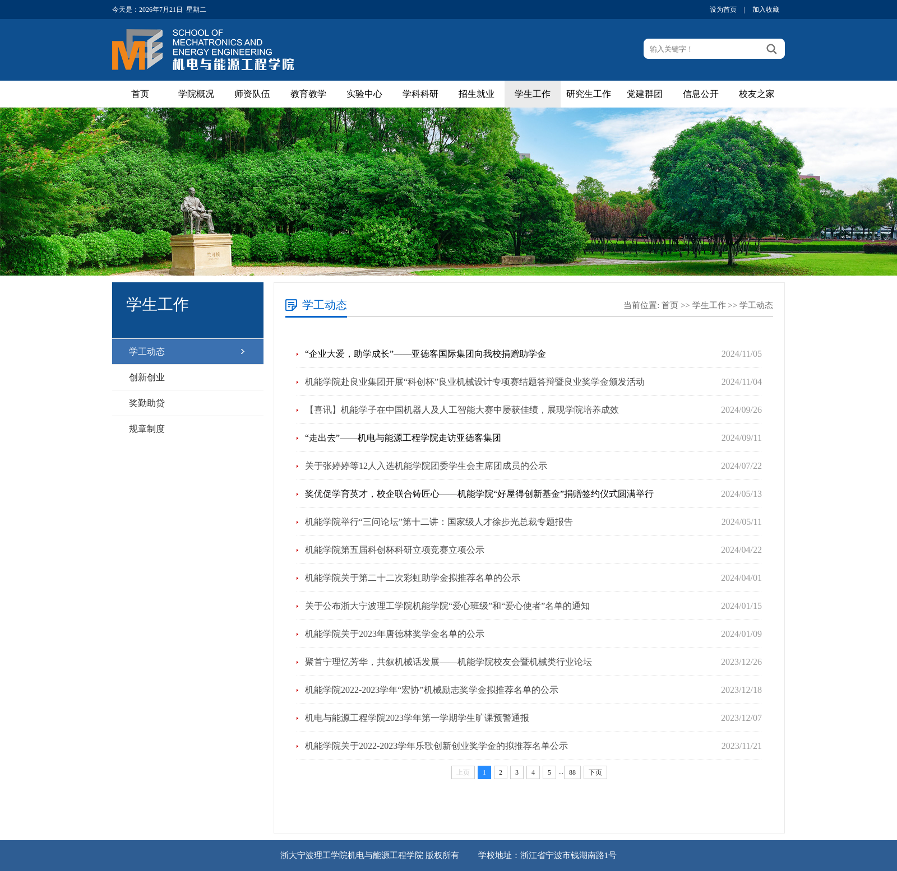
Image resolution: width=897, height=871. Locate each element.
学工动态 (147, 351)
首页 (140, 94)
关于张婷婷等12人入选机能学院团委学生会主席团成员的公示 (426, 466)
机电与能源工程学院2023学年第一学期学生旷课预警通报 (417, 718)
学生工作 (533, 94)
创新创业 (147, 377)
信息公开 (701, 94)
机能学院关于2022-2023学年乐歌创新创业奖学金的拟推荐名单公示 (436, 746)
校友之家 (757, 94)
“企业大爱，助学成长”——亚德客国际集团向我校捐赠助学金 (425, 353)
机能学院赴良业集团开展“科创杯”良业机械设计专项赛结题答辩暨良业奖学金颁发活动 (475, 381)
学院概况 (196, 94)
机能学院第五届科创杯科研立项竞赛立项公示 (394, 550)
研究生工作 (588, 94)
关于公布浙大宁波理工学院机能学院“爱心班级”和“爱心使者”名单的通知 (447, 606)
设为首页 (723, 9)
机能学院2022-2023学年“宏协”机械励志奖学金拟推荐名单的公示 (431, 690)
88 (572, 772)
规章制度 (147, 429)
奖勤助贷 (147, 403)
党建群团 (645, 94)
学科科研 (420, 94)
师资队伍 (252, 94)
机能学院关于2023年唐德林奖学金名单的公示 (394, 634)
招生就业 (476, 94)
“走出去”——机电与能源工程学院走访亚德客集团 (403, 438)
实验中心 (364, 94)
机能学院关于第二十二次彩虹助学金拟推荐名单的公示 (412, 578)
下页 (595, 772)
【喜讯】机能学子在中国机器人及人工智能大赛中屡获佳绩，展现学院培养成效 (462, 409)
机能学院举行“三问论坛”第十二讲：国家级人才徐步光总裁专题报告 (439, 522)
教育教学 (308, 94)
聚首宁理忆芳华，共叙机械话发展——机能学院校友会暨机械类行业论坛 (448, 662)
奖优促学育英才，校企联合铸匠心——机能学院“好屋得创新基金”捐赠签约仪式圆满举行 (479, 494)
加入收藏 (765, 9)
